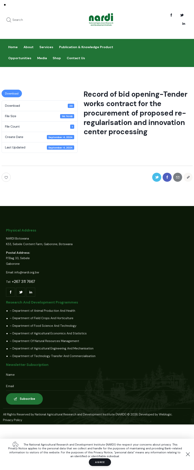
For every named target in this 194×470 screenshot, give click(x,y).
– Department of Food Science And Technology (43, 326)
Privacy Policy (12, 420)
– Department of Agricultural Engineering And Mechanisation (51, 348)
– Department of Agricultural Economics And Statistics (48, 333)
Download (11, 93)
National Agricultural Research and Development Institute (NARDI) (80, 414)
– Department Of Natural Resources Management (44, 341)
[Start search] (9, 20)
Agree (100, 462)
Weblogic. (165, 414)
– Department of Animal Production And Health (42, 311)
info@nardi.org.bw (26, 272)
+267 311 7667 (23, 281)
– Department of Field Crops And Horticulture (41, 318)
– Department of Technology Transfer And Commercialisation (52, 356)
